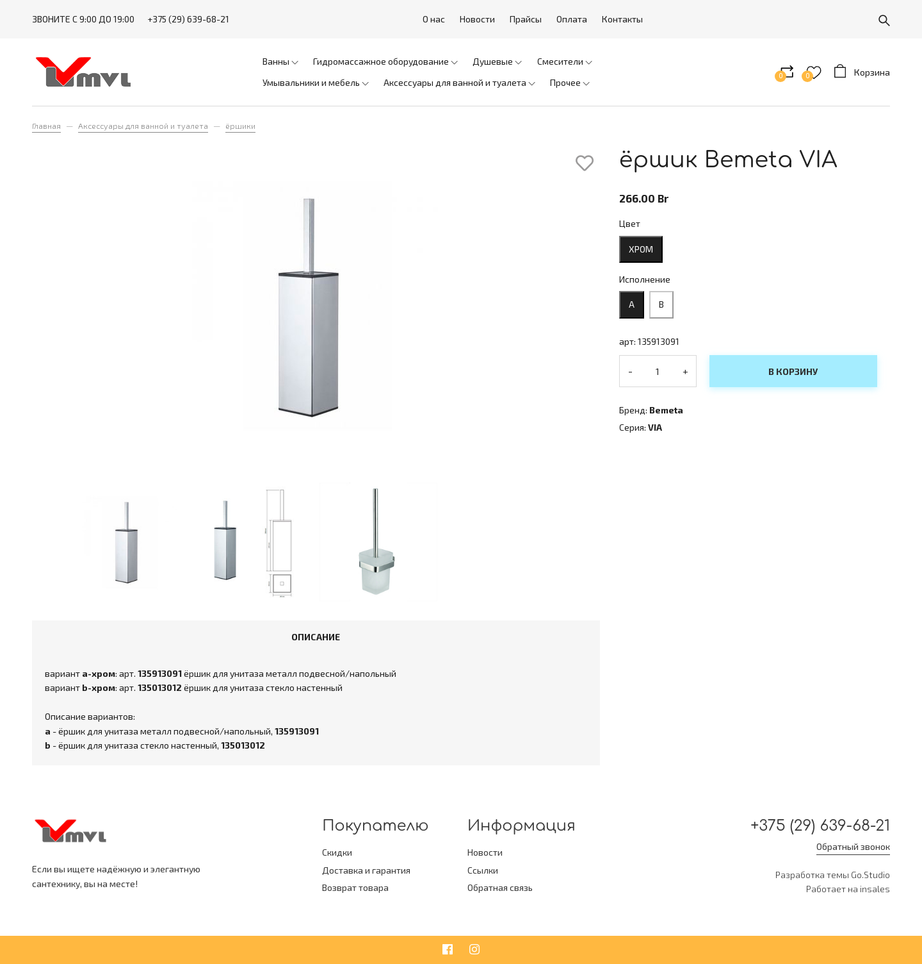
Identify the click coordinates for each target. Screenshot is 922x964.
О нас (434, 18)
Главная (46, 125)
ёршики (240, 125)
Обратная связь (500, 887)
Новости (477, 18)
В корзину (793, 371)
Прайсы (526, 18)
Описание (315, 636)
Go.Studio (870, 874)
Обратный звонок (853, 846)
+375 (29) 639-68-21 (188, 18)
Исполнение (644, 279)
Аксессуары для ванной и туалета (143, 125)
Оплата (571, 18)
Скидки (337, 852)
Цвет (629, 223)
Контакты (622, 18)
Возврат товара (355, 887)
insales (875, 888)
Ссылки (482, 870)
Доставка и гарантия (366, 870)
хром (641, 249)
